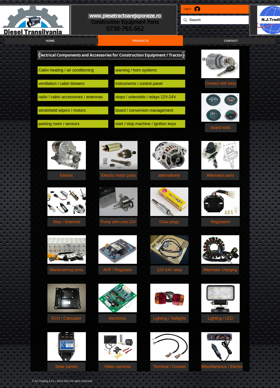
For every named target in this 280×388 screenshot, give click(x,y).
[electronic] (117, 318)
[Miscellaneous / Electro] (222, 366)
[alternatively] (169, 175)
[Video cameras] (117, 366)
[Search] (214, 20)
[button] (111, 55)
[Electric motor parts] (118, 175)
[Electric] (66, 175)
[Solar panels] (66, 366)
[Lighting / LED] (220, 318)
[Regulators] (220, 222)
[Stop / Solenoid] (66, 222)
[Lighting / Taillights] (169, 318)
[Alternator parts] (220, 175)
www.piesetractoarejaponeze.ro (125, 16)
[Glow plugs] (169, 222)
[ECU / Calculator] (66, 318)
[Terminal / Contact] (169, 366)
